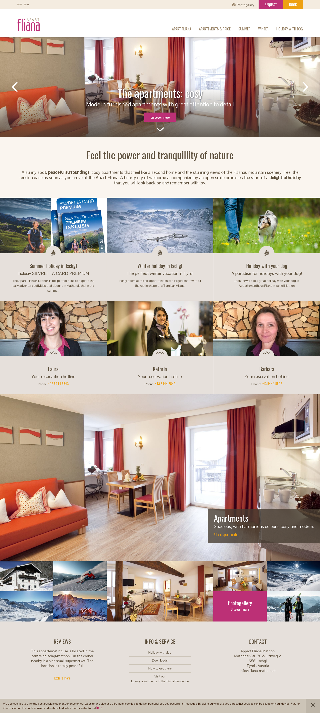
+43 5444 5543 (58, 383)
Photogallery (245, 5)
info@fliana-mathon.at (258, 670)
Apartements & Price (215, 28)
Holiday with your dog (266, 265)
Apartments (231, 518)
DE (19, 4)
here (99, 707)
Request (271, 4)
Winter (263, 28)
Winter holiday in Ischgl (160, 265)
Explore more (62, 678)
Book (293, 4)
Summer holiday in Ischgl (53, 265)
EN (26, 4)
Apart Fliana (181, 28)
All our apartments (226, 534)
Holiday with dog (289, 28)
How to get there (160, 668)
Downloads (160, 660)
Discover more (160, 117)
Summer (244, 28)
